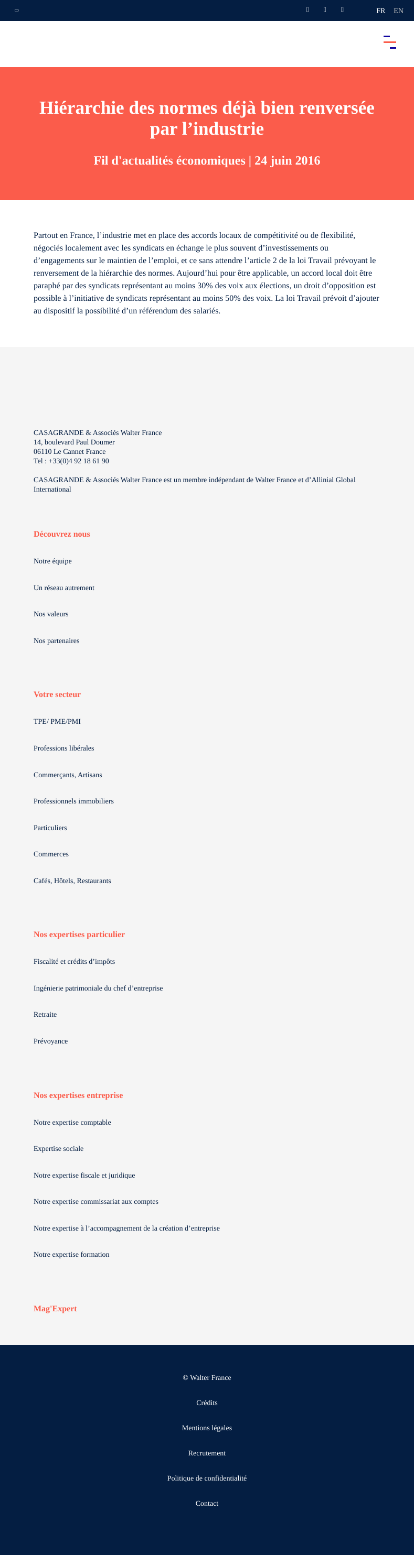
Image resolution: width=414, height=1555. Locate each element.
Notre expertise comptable (72, 1123)
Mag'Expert (55, 1308)
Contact (207, 1504)
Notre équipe (53, 562)
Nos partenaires (56, 641)
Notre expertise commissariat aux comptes (96, 1202)
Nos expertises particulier (79, 934)
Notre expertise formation (72, 1255)
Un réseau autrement (64, 588)
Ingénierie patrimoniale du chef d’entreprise (98, 989)
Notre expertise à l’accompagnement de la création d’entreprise (127, 1229)
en (399, 11)
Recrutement (207, 1454)
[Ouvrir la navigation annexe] (16, 10)
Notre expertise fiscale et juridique (84, 1176)
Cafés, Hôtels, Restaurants (72, 881)
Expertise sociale (58, 1149)
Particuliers (50, 828)
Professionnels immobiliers (74, 802)
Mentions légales (207, 1428)
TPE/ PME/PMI (57, 722)
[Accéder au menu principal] (390, 42)
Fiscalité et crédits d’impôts (74, 962)
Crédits (206, 1403)
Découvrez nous (62, 534)
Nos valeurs (51, 614)
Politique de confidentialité (207, 1479)
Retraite (45, 1015)
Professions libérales (64, 749)
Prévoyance (51, 1042)
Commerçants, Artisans (68, 775)
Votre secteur (57, 694)
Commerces (51, 854)
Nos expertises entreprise (78, 1095)
